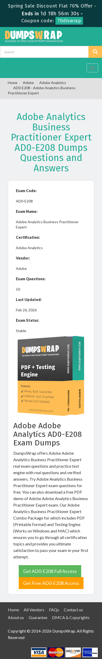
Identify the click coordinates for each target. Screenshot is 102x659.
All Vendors (34, 609)
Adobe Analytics (52, 82)
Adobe (28, 82)
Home (12, 82)
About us (16, 617)
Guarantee (38, 617)
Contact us (73, 609)
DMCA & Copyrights (71, 617)
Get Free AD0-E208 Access (51, 583)
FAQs (54, 609)
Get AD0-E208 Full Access (50, 571)
